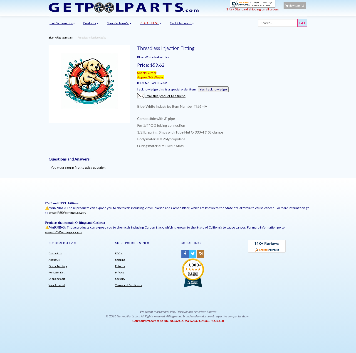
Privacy (119, 272)
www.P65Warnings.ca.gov (67, 212)
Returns (120, 266)
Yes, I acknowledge (213, 89)
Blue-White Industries (61, 37)
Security (120, 278)
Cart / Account (182, 23)
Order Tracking (58, 266)
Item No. (144, 83)
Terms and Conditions (128, 285)
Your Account (57, 285)
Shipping (120, 259)
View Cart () (294, 5)
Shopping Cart (57, 278)
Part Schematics (62, 23)
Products (91, 23)
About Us (54, 259)
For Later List (56, 272)
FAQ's (119, 253)
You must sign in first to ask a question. (78, 167)
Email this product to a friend (165, 96)
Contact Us (55, 253)
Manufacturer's (119, 23)
